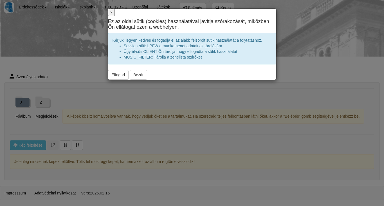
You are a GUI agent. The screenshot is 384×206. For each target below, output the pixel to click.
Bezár (138, 75)
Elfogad (118, 75)
